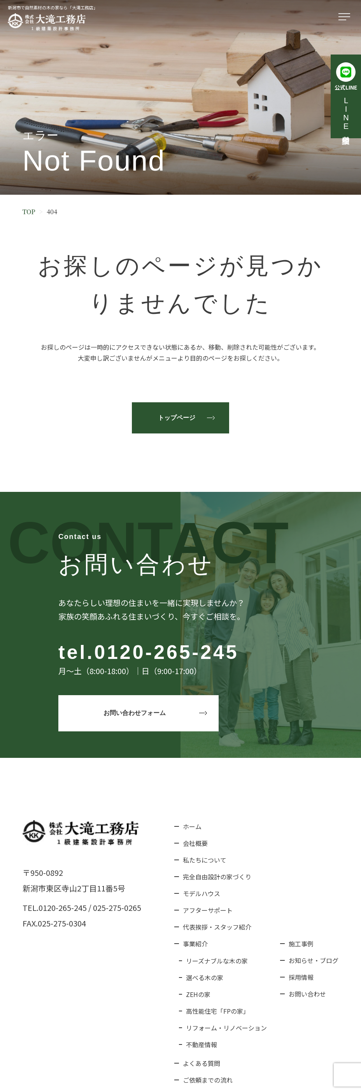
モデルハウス (201, 893)
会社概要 (195, 843)
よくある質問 (201, 1063)
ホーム (192, 826)
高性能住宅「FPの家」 (217, 1011)
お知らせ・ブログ (313, 960)
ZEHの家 (198, 994)
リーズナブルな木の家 (217, 960)
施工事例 (301, 943)
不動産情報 (201, 1044)
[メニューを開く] (345, 17)
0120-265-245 (166, 652)
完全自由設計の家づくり (217, 876)
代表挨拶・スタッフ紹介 (217, 927)
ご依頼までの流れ (208, 1080)
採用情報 (301, 977)
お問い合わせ (307, 994)
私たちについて (204, 860)
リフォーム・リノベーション (226, 1027)
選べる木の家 (204, 977)
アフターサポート (208, 910)
